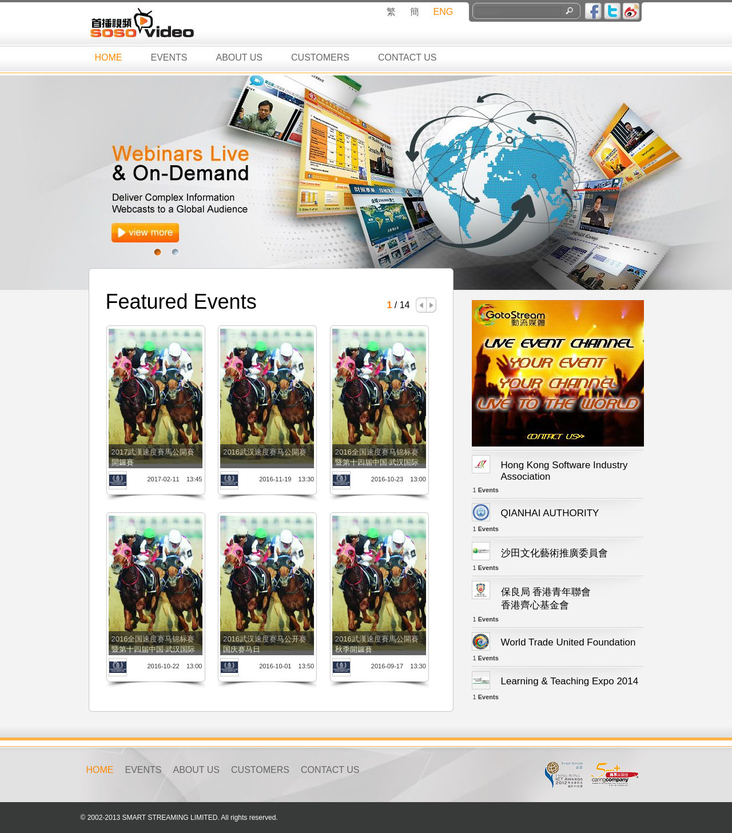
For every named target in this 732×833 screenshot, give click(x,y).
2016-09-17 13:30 (398, 666)
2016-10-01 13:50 (286, 666)
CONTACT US (407, 57)
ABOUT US (239, 57)
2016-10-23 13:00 (398, 479)
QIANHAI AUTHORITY (550, 513)
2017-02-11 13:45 (174, 479)
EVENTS (169, 57)
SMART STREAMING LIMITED (169, 818)
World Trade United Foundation (568, 642)
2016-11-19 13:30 (286, 479)
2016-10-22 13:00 (174, 666)
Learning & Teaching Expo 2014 (570, 681)
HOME (108, 57)
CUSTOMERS (320, 57)
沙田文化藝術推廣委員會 (554, 553)
